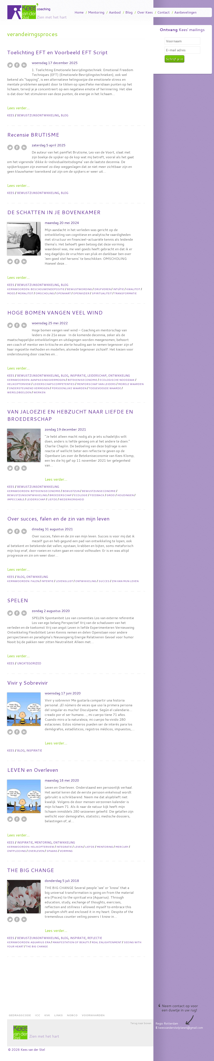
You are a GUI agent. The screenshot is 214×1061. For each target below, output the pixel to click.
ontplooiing (16, 851)
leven (78, 847)
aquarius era (40, 942)
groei (111, 495)
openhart (63, 293)
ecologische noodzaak (117, 380)
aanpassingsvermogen (48, 380)
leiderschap (36, 499)
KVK (47, 1015)
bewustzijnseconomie (99, 491)
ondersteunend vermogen (29, 388)
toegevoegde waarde (105, 388)
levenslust (64, 581)
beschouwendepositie (48, 289)
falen (35, 581)
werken (39, 392)
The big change (37, 946)
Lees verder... (18, 108)
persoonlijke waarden (69, 388)
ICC (37, 1015)
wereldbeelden (19, 392)
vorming (66, 851)
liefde (52, 499)
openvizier (81, 293)
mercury (121, 847)
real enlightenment (106, 942)
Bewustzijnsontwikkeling (38, 115)
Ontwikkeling (119, 375)
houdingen (125, 495)
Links (58, 1015)
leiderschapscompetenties (54, 384)
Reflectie (94, 938)
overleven (36, 851)
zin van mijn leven (125, 581)
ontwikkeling (85, 581)
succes (104, 581)
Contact (163, 12)
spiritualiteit (102, 293)
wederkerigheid (71, 499)
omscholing (45, 293)
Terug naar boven (140, 1023)
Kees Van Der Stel (38, 11)
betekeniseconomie (82, 380)
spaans (51, 851)
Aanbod (115, 12)
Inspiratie (78, 375)
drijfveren (102, 289)
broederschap (60, 495)
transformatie (125, 293)
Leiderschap (97, 375)
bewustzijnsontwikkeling (27, 495)
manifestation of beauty (70, 942)
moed (11, 293)
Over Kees (145, 12)
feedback (97, 495)
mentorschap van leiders (96, 384)
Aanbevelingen (185, 12)
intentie (47, 581)
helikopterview (19, 384)
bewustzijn (71, 491)
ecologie (81, 495)
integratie (64, 847)
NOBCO (72, 1015)
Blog (128, 12)
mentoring (105, 847)
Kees (11, 115)
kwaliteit (133, 289)
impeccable (15, 499)
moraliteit (25, 293)
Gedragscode (20, 1015)
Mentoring (96, 12)
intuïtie (118, 289)
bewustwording (79, 289)
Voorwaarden (93, 1015)
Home (79, 12)
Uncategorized (29, 663)
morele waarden (131, 384)
